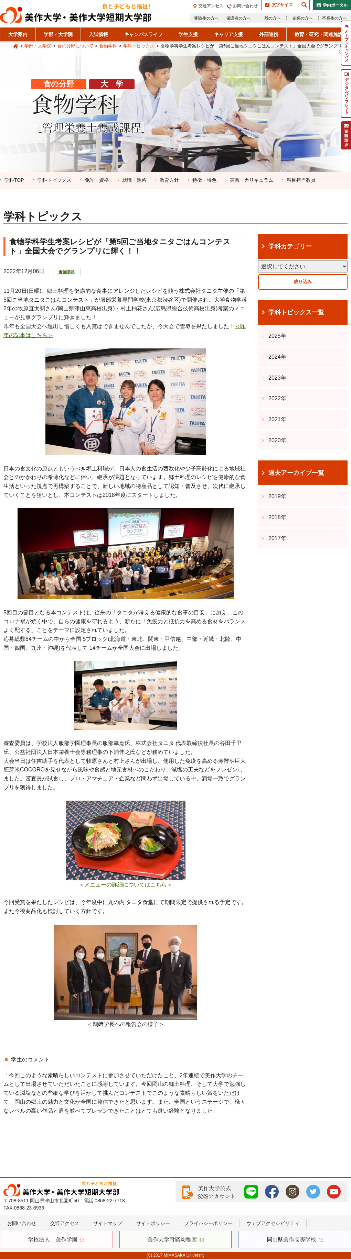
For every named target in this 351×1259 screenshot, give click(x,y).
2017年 (277, 538)
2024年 (277, 357)
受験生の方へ (206, 18)
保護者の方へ (238, 18)
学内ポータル (335, 5)
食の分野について (75, 45)
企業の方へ (302, 18)
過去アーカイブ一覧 (296, 472)
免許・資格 (97, 180)
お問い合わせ (245, 5)
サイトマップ (107, 1223)
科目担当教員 (301, 180)
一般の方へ (270, 18)
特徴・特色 (204, 180)
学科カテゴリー (290, 246)
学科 (14, 180)
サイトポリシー (153, 1223)
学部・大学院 (37, 45)
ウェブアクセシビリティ (272, 1223)
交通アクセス (211, 5)
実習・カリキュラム (251, 180)
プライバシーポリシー (208, 1223)
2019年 (277, 496)
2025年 (277, 336)
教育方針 (169, 180)
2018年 (277, 517)
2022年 (277, 398)
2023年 (277, 378)
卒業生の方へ (334, 18)
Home (15, 46)
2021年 (277, 419)
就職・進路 (134, 180)
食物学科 (108, 45)
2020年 (277, 440)
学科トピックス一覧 (296, 312)
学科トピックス (139, 45)
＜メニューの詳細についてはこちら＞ (125, 885)
